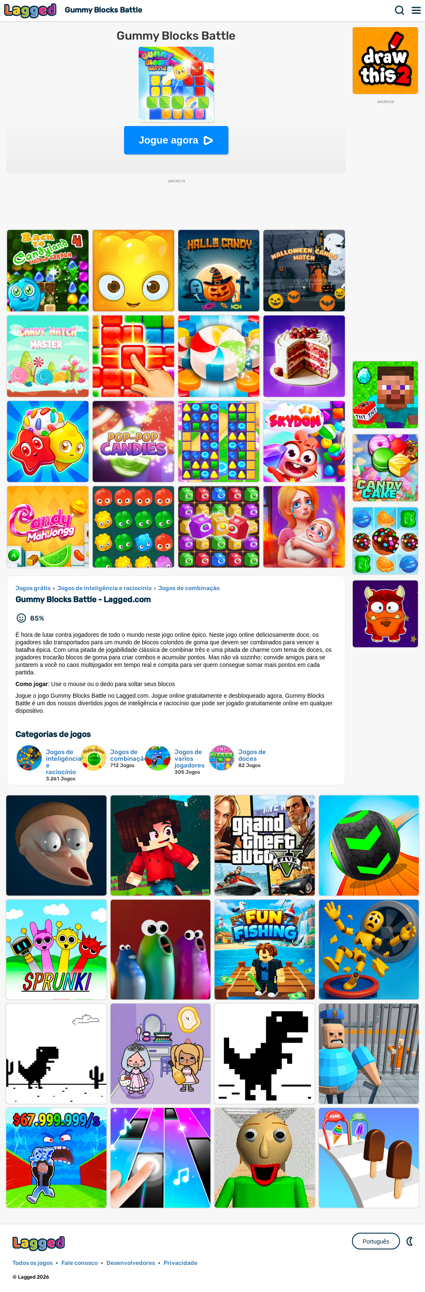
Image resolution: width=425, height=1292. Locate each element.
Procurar (400, 10)
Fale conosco (79, 1263)
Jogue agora (168, 140)
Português (376, 1241)
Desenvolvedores (130, 1263)
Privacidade (180, 1263)
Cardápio (416, 10)
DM (410, 1241)
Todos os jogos (33, 1263)
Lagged (31, 10)
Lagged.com (40, 1243)
